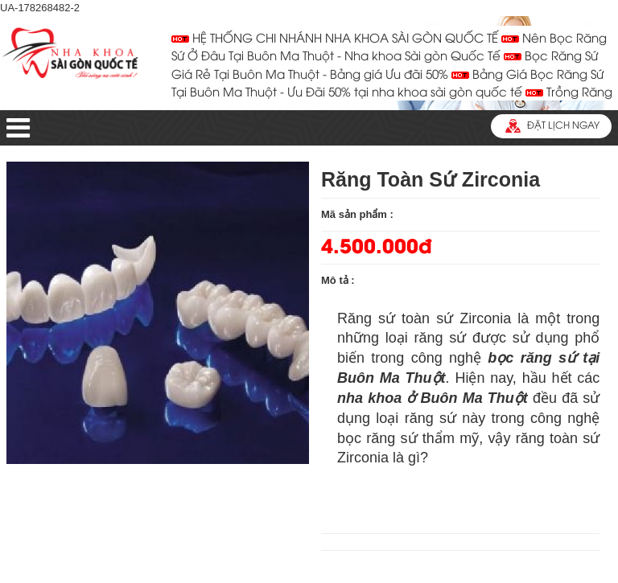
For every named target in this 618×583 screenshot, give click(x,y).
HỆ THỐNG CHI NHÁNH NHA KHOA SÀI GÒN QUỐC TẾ (334, 39)
